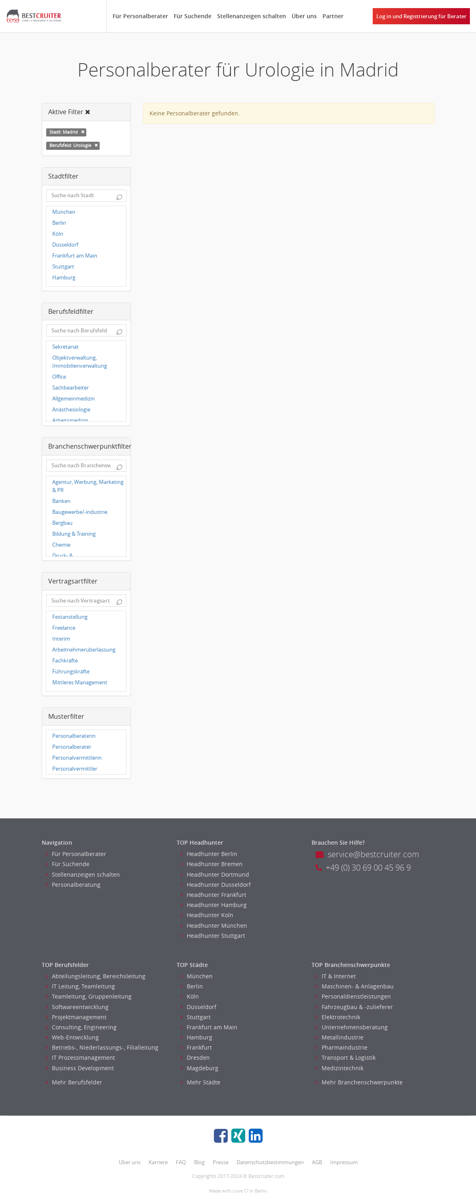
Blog (199, 1162)
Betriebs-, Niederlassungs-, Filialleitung (102, 1047)
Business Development (80, 1068)
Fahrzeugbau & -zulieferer (354, 1007)
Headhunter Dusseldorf (216, 884)
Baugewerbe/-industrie (79, 512)
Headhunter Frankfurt (213, 895)
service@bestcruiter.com (367, 854)
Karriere (158, 1162)
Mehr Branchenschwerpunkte (359, 1082)
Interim (61, 638)
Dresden (195, 1057)
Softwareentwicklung (77, 1007)
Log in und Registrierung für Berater (421, 16)
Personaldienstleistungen (353, 996)
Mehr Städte (200, 1082)
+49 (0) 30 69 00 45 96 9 (363, 867)
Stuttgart (63, 266)
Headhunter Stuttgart (213, 935)
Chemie (61, 544)
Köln (57, 233)
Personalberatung (73, 884)
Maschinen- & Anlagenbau (355, 986)
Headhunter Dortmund (215, 874)
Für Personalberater (140, 16)
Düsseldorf (65, 244)
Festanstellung (70, 616)
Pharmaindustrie (341, 1047)
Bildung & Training (74, 533)
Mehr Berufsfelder (74, 1082)
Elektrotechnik (338, 1017)
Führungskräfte (71, 671)
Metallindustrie (339, 1037)
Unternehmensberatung (352, 1027)
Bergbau (62, 523)
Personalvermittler (74, 768)
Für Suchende (192, 16)
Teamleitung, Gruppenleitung (89, 996)
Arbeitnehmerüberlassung (83, 649)
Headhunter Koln (207, 915)
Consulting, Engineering (81, 1027)
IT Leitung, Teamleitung (80, 986)
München (63, 212)
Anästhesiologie (71, 409)
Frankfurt (196, 1047)
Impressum (344, 1162)
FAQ (181, 1162)
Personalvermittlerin (77, 757)
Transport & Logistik (346, 1057)
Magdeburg (199, 1068)
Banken (61, 501)
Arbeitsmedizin (70, 420)
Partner (333, 16)
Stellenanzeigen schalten (251, 16)
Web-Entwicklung (72, 1037)
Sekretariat (65, 346)
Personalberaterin (74, 736)
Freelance (63, 627)
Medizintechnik (339, 1068)
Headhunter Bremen (212, 864)
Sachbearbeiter (70, 387)
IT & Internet (336, 976)
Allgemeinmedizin (73, 398)
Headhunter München (214, 925)
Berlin (59, 222)
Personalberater (71, 746)
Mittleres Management (79, 682)
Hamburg (63, 277)
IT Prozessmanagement (80, 1057)
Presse (220, 1162)
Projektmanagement (76, 1017)
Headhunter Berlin (209, 854)
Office (59, 376)
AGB (317, 1162)
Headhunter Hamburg (214, 905)
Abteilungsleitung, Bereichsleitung (95, 976)
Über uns (304, 16)
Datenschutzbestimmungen (270, 1162)
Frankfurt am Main (74, 255)
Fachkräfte (65, 660)
